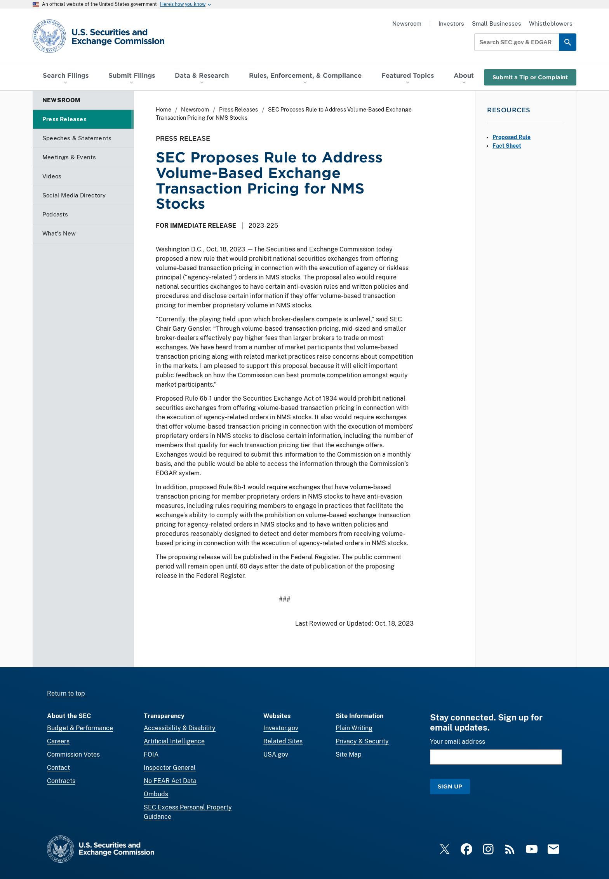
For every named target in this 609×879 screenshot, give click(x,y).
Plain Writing (354, 728)
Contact (58, 767)
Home (163, 109)
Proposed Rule (511, 137)
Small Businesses (496, 23)
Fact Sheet (506, 146)
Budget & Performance (80, 728)
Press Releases (238, 109)
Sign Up (450, 786)
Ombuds (156, 794)
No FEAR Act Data (170, 781)
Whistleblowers (550, 23)
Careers (58, 741)
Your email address (457, 741)
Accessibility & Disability (180, 728)
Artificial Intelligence (174, 741)
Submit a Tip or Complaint (530, 77)
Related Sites (283, 741)
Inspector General (170, 767)
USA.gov (275, 754)
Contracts (61, 781)
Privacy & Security (362, 741)
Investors (451, 23)
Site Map (349, 754)
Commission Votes (73, 754)
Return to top (66, 693)
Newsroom (406, 23)
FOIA (151, 754)
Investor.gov (280, 728)
